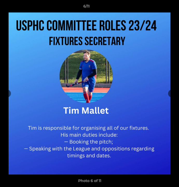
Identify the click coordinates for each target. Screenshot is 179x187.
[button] (160, 7)
